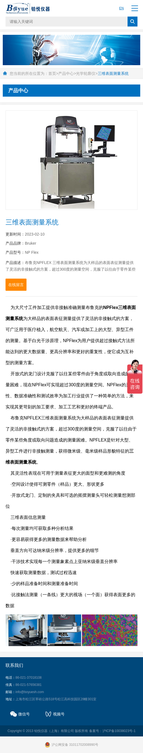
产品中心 (66, 73)
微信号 (24, 714)
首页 (52, 73)
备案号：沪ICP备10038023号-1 (112, 731)
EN (121, 8)
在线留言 (16, 284)
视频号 (59, 714)
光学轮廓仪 (85, 73)
